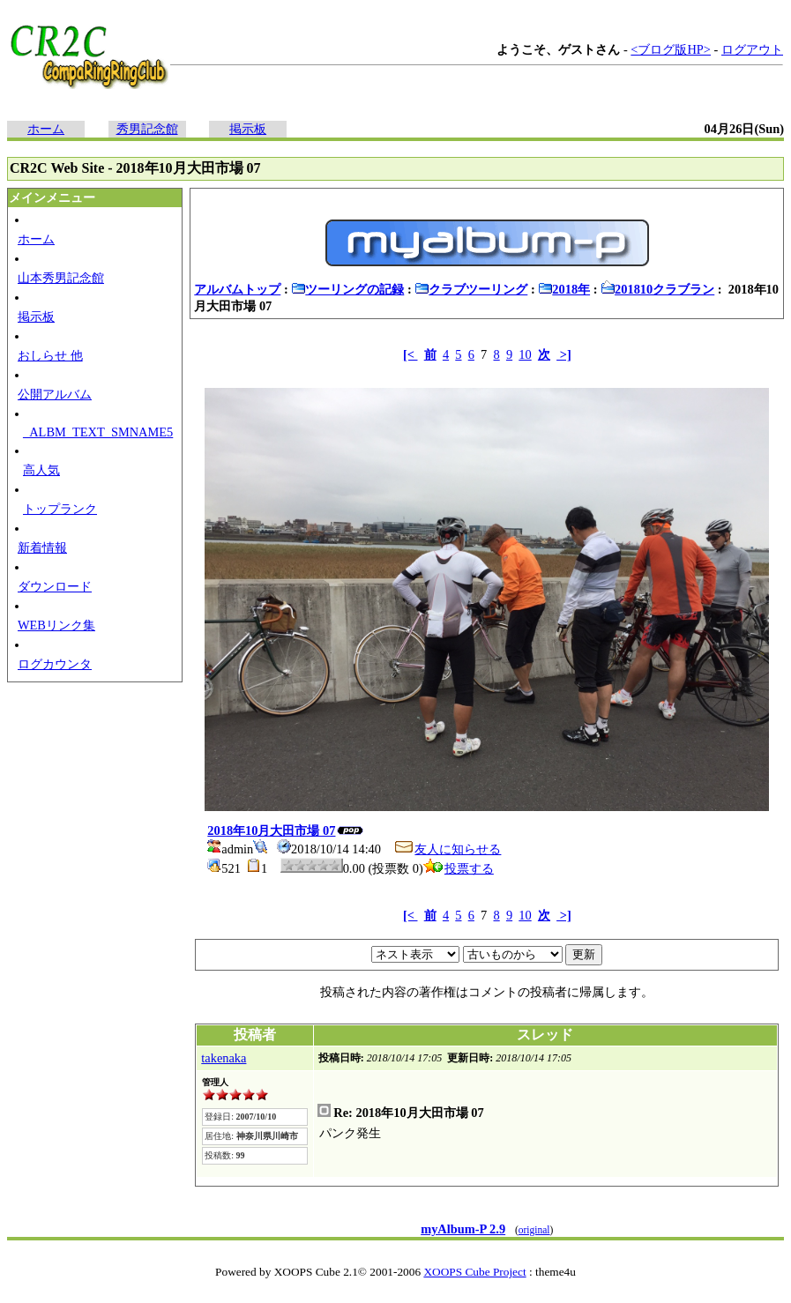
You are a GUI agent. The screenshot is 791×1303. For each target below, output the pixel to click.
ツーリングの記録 (347, 289)
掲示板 (247, 129)
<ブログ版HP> (671, 49)
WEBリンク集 (56, 625)
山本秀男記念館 (61, 278)
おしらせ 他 (50, 355)
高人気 (41, 470)
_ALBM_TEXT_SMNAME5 (98, 432)
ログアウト (752, 49)
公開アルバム (55, 394)
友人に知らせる (447, 849)
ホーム (45, 129)
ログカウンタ (55, 664)
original (534, 1230)
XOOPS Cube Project (474, 1271)
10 (525, 354)
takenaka (223, 1058)
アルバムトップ (237, 289)
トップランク (60, 509)
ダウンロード (55, 586)
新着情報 (42, 547)
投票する (458, 868)
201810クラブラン (657, 289)
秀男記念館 (147, 129)
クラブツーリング (470, 289)
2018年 (564, 289)
